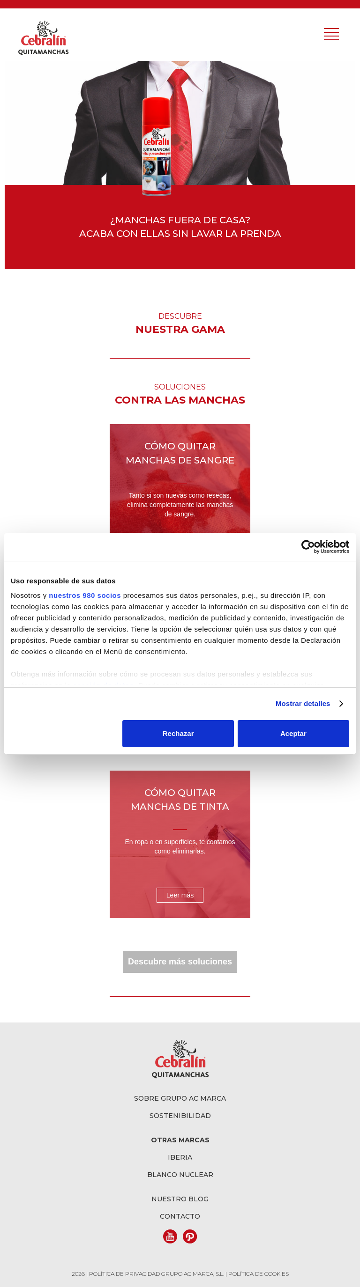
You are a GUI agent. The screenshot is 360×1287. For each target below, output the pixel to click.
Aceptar (293, 733)
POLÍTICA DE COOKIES (258, 1273)
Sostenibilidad (180, 1115)
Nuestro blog (180, 1199)
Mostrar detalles (303, 703)
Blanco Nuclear (180, 1174)
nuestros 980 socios (85, 595)
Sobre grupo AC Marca (180, 1098)
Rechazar (178, 733)
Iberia (180, 1157)
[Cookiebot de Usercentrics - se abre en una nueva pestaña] (308, 547)
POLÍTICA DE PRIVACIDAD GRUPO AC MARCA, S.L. (157, 1273)
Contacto (180, 1216)
